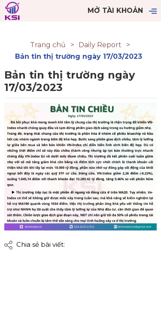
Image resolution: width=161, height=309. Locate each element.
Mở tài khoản (115, 10)
